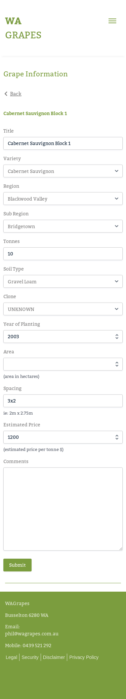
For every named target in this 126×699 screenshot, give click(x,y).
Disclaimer (54, 657)
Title (8, 131)
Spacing (12, 388)
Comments (16, 461)
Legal (11, 657)
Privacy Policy (83, 657)
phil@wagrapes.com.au (31, 633)
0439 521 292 (37, 645)
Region (11, 186)
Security (30, 657)
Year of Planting (21, 324)
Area (8, 351)
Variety (12, 158)
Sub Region (16, 213)
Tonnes (11, 241)
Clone (9, 296)
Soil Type (13, 269)
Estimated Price (21, 424)
